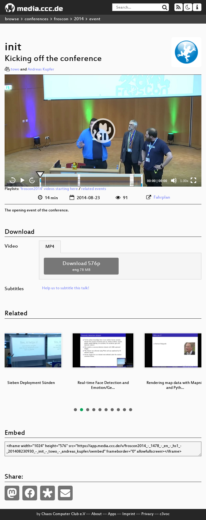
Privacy (147, 514)
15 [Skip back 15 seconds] (12, 180)
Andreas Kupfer (41, 69)
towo (15, 69)
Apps (112, 514)
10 (130, 409)
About (96, 514)
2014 (79, 19)
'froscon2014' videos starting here (49, 189)
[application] (103, 130)
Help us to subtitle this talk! (65, 288)
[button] (103, 130)
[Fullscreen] (193, 180)
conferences (36, 19)
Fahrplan (162, 197)
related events (93, 189)
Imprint (128, 514)
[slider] (91, 180)
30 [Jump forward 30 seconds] (32, 180)
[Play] (22, 180)
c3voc (165, 514)
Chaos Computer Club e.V (63, 514)
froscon (61, 19)
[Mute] (174, 180)
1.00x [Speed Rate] (184, 181)
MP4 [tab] (49, 246)
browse (12, 19)
